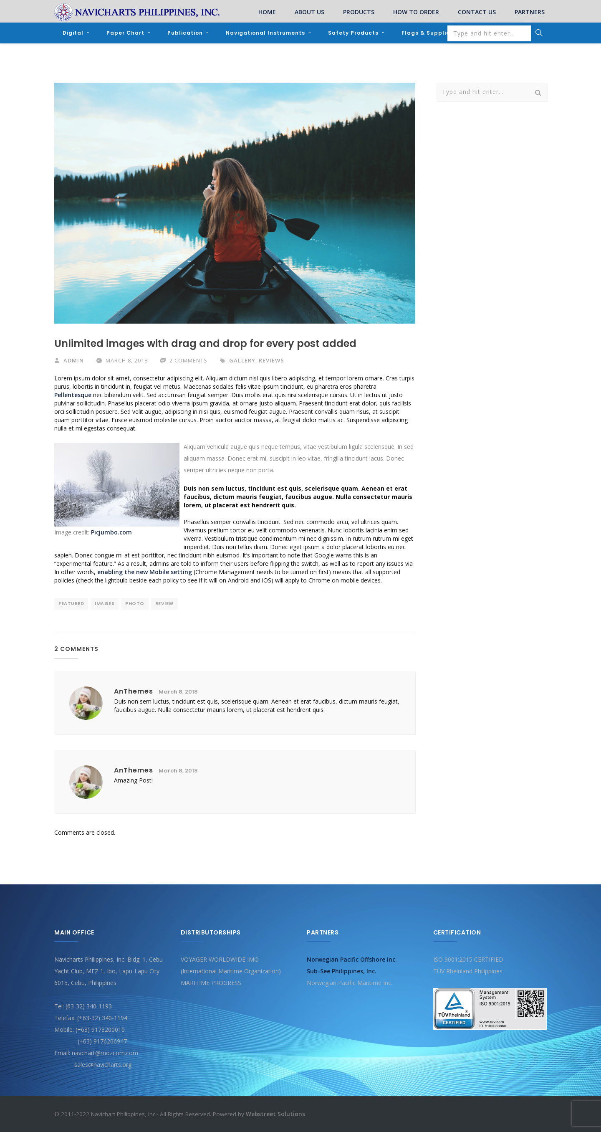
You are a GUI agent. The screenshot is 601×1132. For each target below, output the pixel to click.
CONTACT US (477, 12)
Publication (185, 32)
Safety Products (353, 32)
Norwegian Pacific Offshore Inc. (352, 959)
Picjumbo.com (111, 532)
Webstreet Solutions (275, 1113)
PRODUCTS (358, 12)
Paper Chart (125, 32)
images (104, 603)
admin (73, 360)
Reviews (271, 360)
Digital (73, 32)
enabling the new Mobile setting (144, 572)
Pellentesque (72, 395)
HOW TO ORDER (416, 12)
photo (134, 603)
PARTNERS (530, 12)
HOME (267, 12)
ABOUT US (309, 12)
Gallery (242, 360)
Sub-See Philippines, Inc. (341, 971)
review (164, 603)
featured (71, 603)
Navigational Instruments (265, 32)
